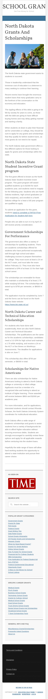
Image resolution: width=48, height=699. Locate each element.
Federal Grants (13, 529)
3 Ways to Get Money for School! (20, 570)
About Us (11, 634)
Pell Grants (12, 526)
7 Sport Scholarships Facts (18, 613)
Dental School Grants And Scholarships (22, 608)
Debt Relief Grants (15, 534)
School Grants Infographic (17, 536)
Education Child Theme (26, 692)
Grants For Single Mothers (18, 547)
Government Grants (15, 521)
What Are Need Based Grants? (19, 544)
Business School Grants (17, 593)
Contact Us (10, 674)
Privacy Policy (11, 669)
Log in (33, 694)
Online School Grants (16, 549)
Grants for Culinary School (18, 598)
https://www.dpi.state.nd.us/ (16, 304)
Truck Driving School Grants (18, 606)
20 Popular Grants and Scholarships (21, 539)
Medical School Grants (16, 601)
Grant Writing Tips (15, 531)
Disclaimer (10, 660)
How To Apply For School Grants (20, 552)
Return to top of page (24, 687)
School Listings (13, 572)
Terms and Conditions (14, 650)
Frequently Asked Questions (18, 631)
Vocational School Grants (17, 611)
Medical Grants (13, 588)
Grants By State (14, 523)
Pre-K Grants (13, 590)
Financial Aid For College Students (21, 554)
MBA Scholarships (15, 557)
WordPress (26, 694)
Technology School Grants (18, 595)
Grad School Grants (15, 603)
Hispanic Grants (14, 541)
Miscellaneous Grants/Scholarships (21, 629)
